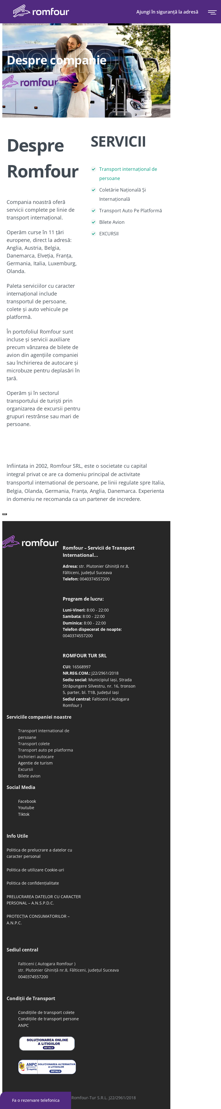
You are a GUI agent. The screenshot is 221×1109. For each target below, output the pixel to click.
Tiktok (23, 814)
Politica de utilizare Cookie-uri (35, 870)
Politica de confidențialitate (33, 883)
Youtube (26, 807)
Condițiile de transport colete (46, 1012)
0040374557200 (95, 579)
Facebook (27, 801)
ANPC (23, 1025)
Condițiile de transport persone (48, 1018)
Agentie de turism (35, 763)
